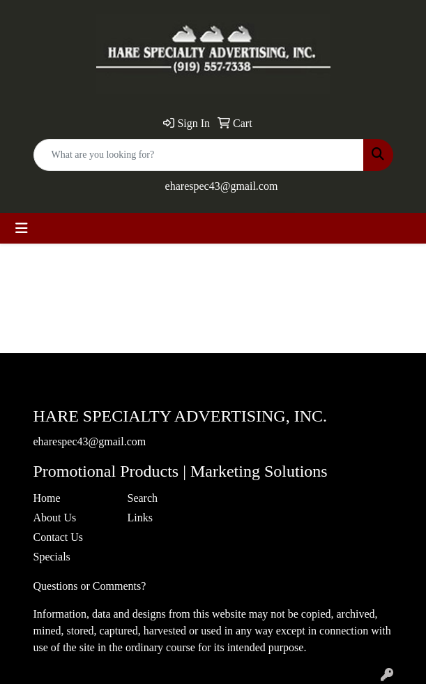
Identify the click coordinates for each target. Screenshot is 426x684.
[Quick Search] (198, 155)
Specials (51, 557)
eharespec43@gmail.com (221, 186)
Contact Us (58, 537)
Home (47, 498)
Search (143, 498)
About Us (55, 517)
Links (140, 517)
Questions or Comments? (89, 586)
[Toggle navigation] (21, 228)
